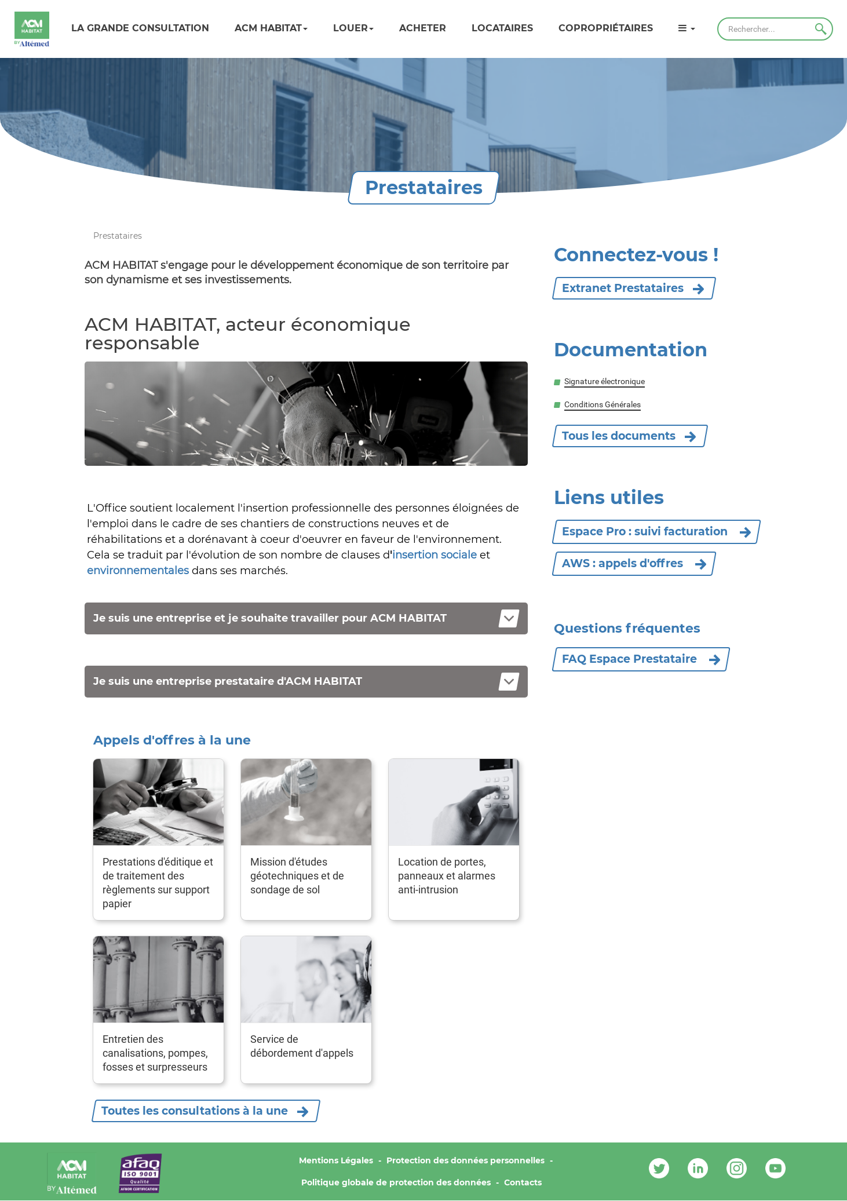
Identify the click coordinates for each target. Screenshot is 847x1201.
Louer (353, 28)
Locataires (502, 28)
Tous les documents (619, 436)
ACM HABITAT (271, 28)
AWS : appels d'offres (634, 563)
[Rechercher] (775, 29)
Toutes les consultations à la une (194, 1111)
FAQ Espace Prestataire (641, 659)
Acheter (422, 28)
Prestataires (117, 236)
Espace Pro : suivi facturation (656, 531)
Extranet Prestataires (623, 288)
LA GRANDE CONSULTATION (140, 28)
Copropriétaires (605, 28)
